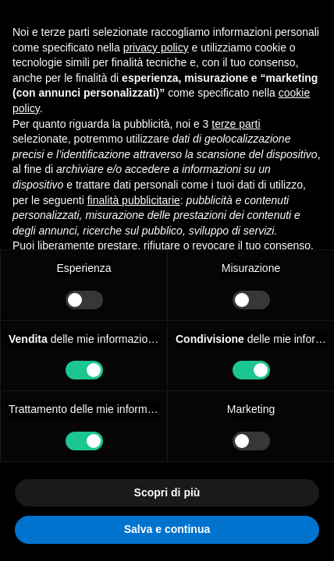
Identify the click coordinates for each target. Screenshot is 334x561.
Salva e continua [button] (167, 529)
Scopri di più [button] (167, 492)
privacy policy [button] (156, 47)
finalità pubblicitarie (133, 200)
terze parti (235, 124)
